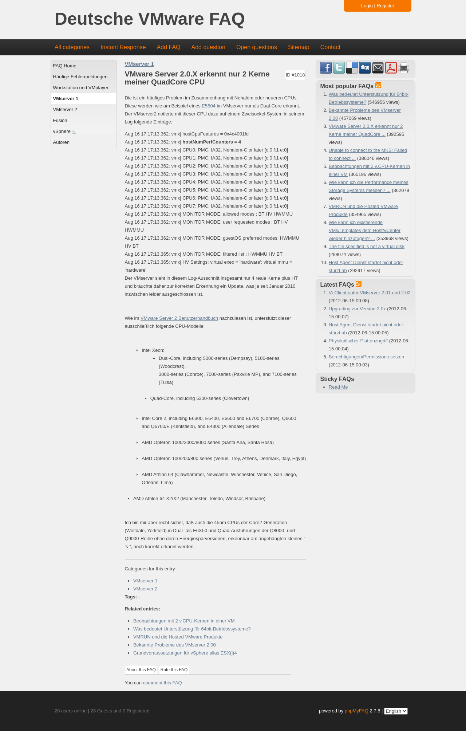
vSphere (64, 131)
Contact (330, 47)
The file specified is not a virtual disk (366, 246)
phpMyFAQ (356, 711)
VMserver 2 (65, 109)
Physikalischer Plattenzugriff (358, 340)
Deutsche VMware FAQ (150, 19)
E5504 (209, 106)
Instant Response (123, 47)
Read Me (338, 387)
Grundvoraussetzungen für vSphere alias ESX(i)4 (185, 653)
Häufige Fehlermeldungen (80, 76)
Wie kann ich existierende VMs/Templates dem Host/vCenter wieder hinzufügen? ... (364, 230)
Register (385, 5)
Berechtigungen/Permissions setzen (366, 356)
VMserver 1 (65, 98)
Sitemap (298, 47)
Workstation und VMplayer (80, 87)
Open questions (256, 47)
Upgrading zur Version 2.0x (357, 308)
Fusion (60, 120)
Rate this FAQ (174, 669)
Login (367, 5)
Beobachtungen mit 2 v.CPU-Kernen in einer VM (184, 621)
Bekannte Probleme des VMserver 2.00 (174, 645)
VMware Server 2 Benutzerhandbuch (179, 318)
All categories (72, 47)
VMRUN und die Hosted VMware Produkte (178, 637)
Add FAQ (169, 47)
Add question (208, 47)
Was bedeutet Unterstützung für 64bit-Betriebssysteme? (192, 629)
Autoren (61, 142)
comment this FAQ (162, 682)
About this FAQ (141, 669)
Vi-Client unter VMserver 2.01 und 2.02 (370, 292)
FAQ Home (64, 65)
